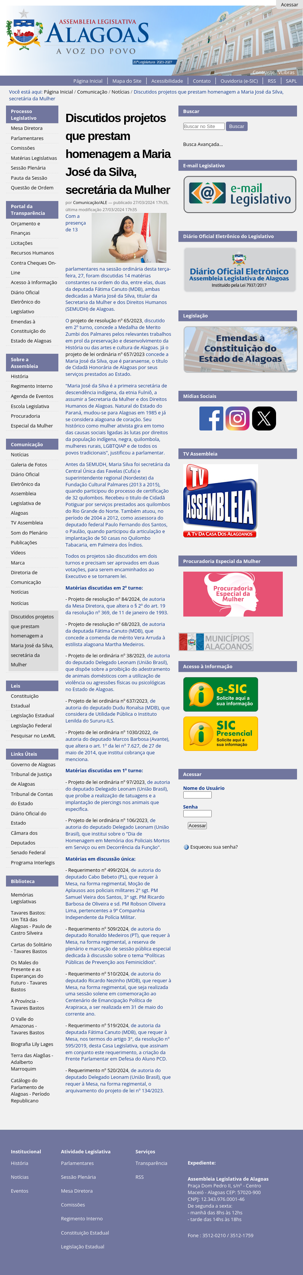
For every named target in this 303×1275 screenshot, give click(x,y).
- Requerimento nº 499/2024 (96, 870)
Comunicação (92, 91)
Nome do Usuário (204, 788)
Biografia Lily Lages (32, 1044)
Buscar (191, 111)
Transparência (151, 1163)
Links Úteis (24, 754)
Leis (15, 685)
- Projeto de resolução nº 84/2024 (102, 599)
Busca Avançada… (203, 144)
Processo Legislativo (24, 114)
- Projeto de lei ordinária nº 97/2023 (105, 782)
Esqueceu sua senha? (210, 846)
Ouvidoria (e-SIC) (239, 80)
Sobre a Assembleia (24, 362)
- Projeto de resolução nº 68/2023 (102, 624)
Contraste (264, 72)
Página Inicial (87, 80)
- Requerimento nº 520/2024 (96, 1070)
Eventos (19, 1190)
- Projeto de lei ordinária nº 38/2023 (105, 655)
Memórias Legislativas (23, 898)
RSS (272, 80)
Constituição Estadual (85, 1232)
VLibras (286, 72)
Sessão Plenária (78, 1177)
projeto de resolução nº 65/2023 (106, 320)
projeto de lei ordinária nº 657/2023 (105, 354)
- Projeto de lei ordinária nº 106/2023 (106, 820)
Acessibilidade (167, 80)
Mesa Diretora (77, 1190)
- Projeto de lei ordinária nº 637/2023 (106, 700)
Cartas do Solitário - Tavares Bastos (31, 948)
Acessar (289, 4)
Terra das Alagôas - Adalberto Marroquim (32, 1062)
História (19, 1163)
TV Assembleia (200, 453)
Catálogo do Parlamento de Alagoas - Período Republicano (30, 1090)
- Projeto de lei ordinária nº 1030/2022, (108, 732)
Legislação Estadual (82, 1246)
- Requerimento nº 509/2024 (96, 928)
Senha (190, 806)
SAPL (291, 80)
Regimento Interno (82, 1218)
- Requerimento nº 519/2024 (96, 1025)
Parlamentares (77, 1163)
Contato (202, 80)
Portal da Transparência (28, 209)
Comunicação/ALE (90, 202)
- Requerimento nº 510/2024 (96, 973)
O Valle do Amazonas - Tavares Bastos (27, 1026)
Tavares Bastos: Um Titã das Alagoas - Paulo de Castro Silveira (31, 922)
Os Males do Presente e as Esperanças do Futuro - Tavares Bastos (29, 976)
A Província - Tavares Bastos (27, 1004)
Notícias (120, 91)
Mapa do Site (126, 80)
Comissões (73, 1204)
